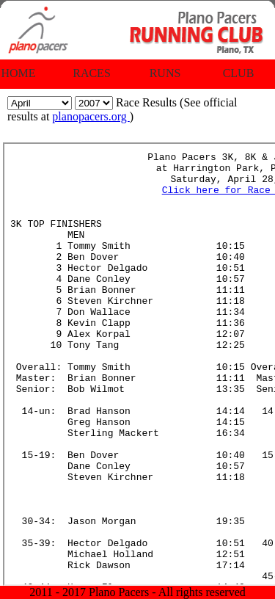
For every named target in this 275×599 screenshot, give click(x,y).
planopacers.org (90, 116)
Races (92, 73)
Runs (165, 73)
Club (238, 73)
